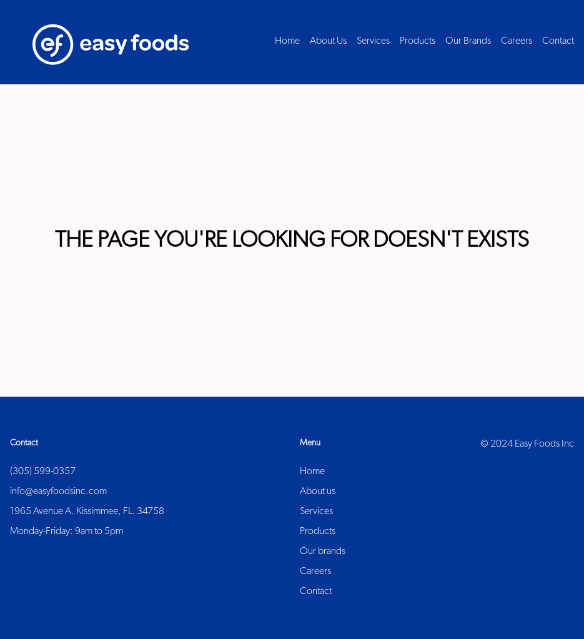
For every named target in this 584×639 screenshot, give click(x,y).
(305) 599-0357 (43, 472)
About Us (328, 41)
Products (317, 532)
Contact (316, 592)
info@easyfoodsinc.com (58, 492)
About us (317, 492)
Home (312, 472)
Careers (315, 572)
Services (316, 512)
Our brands (322, 552)
